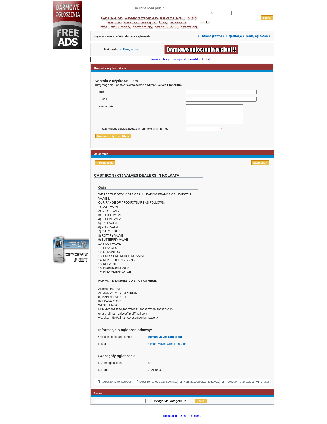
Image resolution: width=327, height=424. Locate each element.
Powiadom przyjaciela (239, 385)
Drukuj (265, 385)
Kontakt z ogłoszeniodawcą (201, 385)
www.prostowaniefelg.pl (187, 59)
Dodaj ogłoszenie (258, 36)
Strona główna (211, 36)
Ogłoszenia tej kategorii (117, 385)
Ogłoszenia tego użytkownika (158, 385)
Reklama (195, 419)
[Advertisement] (67, 133)
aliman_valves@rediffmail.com (167, 347)
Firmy (126, 49)
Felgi (209, 59)
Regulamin (170, 419)
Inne (137, 49)
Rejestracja (234, 36)
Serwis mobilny (159, 59)
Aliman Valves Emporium (165, 340)
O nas (183, 419)
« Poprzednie (105, 166)
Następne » (260, 166)
